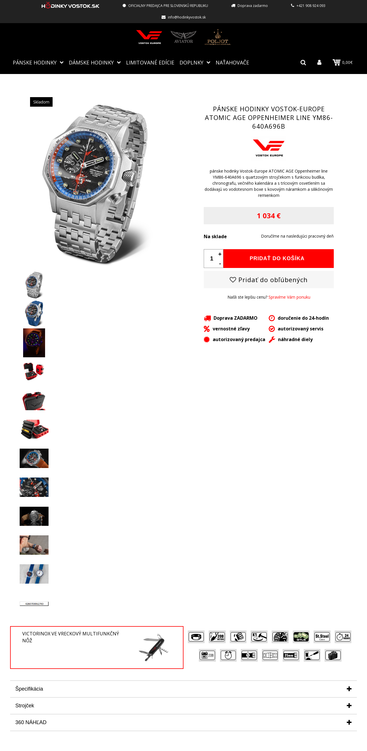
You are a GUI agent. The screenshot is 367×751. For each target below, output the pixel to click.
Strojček (24, 705)
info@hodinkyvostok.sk (187, 17)
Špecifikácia (29, 688)
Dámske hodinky (91, 62)
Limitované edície (150, 62)
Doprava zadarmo (253, 5)
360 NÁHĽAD (31, 722)
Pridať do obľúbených (269, 279)
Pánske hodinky (35, 62)
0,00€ (343, 62)
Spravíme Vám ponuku (289, 296)
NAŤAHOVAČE (232, 62)
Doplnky (191, 62)
